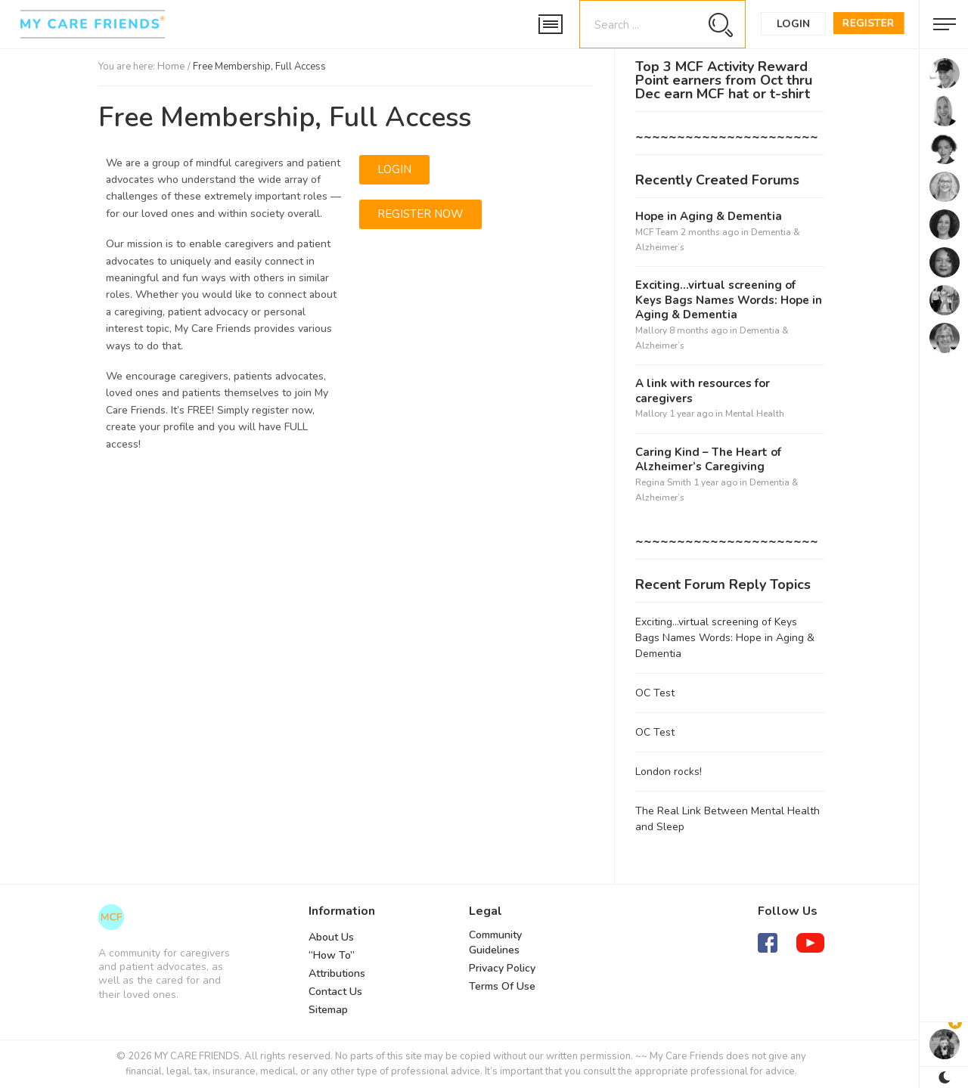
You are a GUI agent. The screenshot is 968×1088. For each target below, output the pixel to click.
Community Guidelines (495, 942)
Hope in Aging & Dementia (708, 216)
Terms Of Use (502, 986)
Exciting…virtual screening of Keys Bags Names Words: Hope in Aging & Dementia (728, 300)
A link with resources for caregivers (702, 391)
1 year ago (691, 414)
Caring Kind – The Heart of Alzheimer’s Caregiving (708, 460)
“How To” (332, 955)
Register (868, 23)
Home (171, 66)
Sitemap (328, 1010)
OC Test (655, 693)
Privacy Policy (502, 968)
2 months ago (710, 232)
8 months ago (698, 330)
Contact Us (335, 991)
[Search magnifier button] (720, 24)
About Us (331, 937)
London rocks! (668, 771)
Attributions (337, 973)
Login (793, 24)
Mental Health (754, 414)
